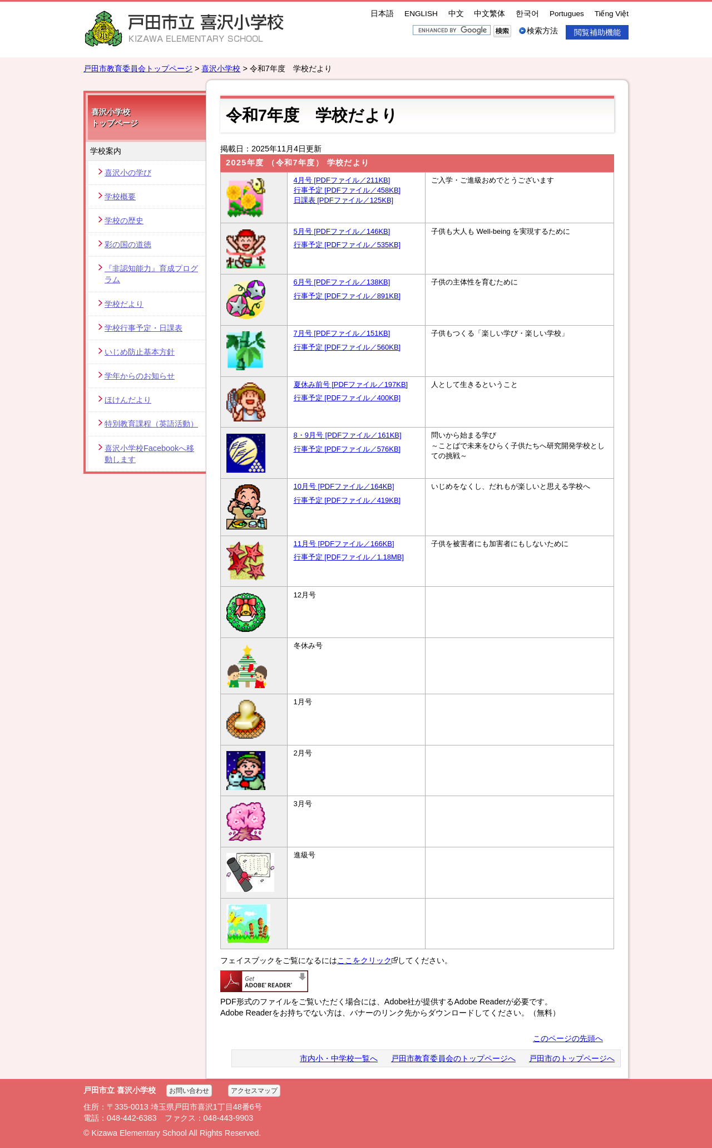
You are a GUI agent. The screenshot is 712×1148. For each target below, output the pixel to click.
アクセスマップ (254, 1090)
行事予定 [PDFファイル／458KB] (347, 190)
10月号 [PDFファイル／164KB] (344, 486)
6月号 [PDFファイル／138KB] (342, 282)
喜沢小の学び (128, 172)
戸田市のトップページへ (572, 1058)
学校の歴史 (124, 220)
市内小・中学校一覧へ (339, 1058)
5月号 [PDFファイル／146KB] (342, 231)
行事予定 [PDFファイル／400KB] (347, 398)
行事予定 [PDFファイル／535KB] (347, 245)
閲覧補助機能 (597, 32)
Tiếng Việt (612, 13)
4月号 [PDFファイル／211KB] (342, 180)
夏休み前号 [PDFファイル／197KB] (351, 384)
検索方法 (542, 30)
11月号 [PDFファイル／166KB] (344, 543)
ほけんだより (128, 399)
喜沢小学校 (220, 68)
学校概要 (120, 196)
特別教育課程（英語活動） (151, 423)
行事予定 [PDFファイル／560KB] (347, 347)
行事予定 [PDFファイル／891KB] (347, 296)
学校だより (124, 304)
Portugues (567, 13)
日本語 (382, 13)
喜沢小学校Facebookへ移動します (149, 454)
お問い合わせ (189, 1090)
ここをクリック (367, 960)
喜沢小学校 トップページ (114, 117)
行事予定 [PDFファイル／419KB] (347, 500)
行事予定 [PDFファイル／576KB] (347, 449)
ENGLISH (421, 13)
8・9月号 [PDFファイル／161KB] (348, 435)
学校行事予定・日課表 (143, 327)
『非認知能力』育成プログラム (151, 274)
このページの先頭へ (568, 1038)
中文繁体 (489, 13)
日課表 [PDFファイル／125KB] (344, 200)
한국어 (527, 13)
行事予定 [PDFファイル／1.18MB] (349, 557)
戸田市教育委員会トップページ (137, 68)
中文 (456, 13)
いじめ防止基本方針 (140, 351)
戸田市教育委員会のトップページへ (453, 1058)
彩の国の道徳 (128, 244)
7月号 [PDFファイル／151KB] (342, 333)
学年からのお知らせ (140, 375)
